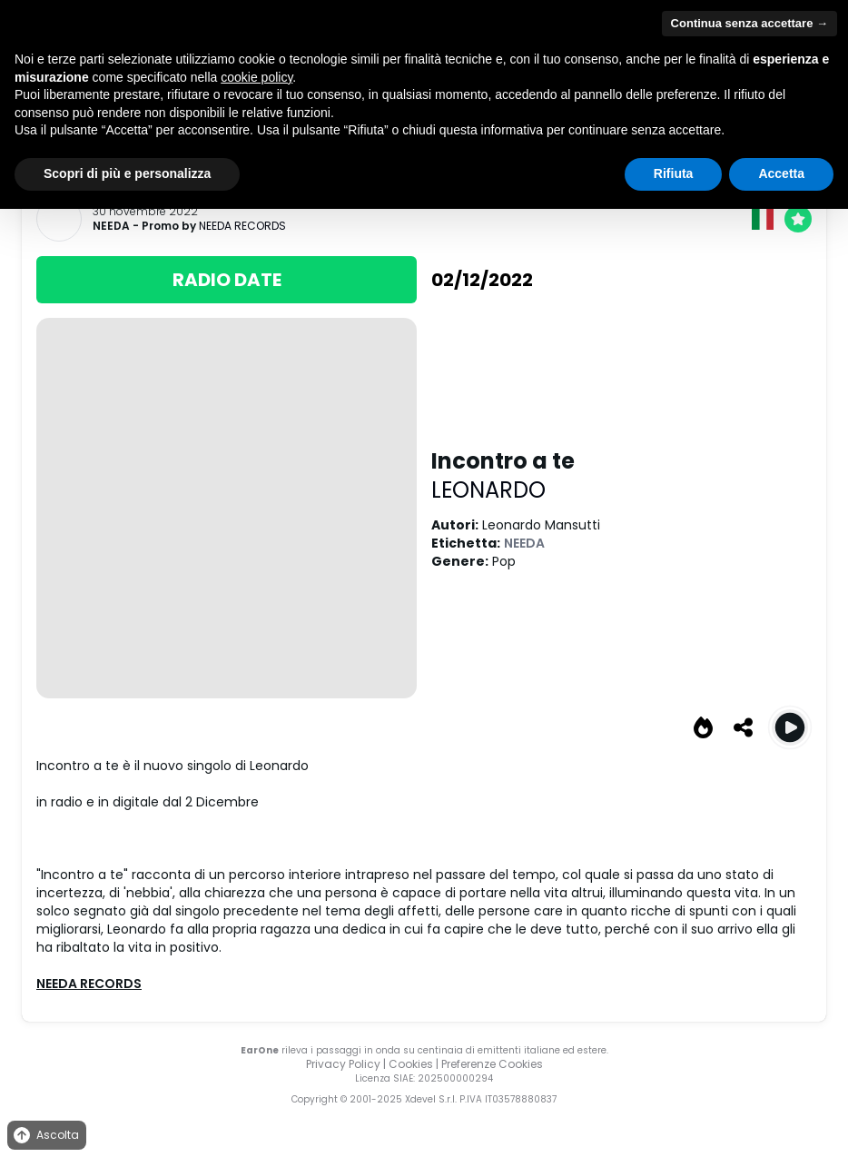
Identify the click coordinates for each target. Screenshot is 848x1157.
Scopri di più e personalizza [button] (127, 173)
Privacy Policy (343, 1064)
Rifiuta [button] (674, 173)
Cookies (411, 1064)
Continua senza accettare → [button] (749, 23)
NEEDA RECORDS (242, 225)
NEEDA (111, 226)
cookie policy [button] (256, 77)
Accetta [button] (781, 173)
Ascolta (45, 1135)
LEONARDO (488, 490)
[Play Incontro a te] (790, 727)
